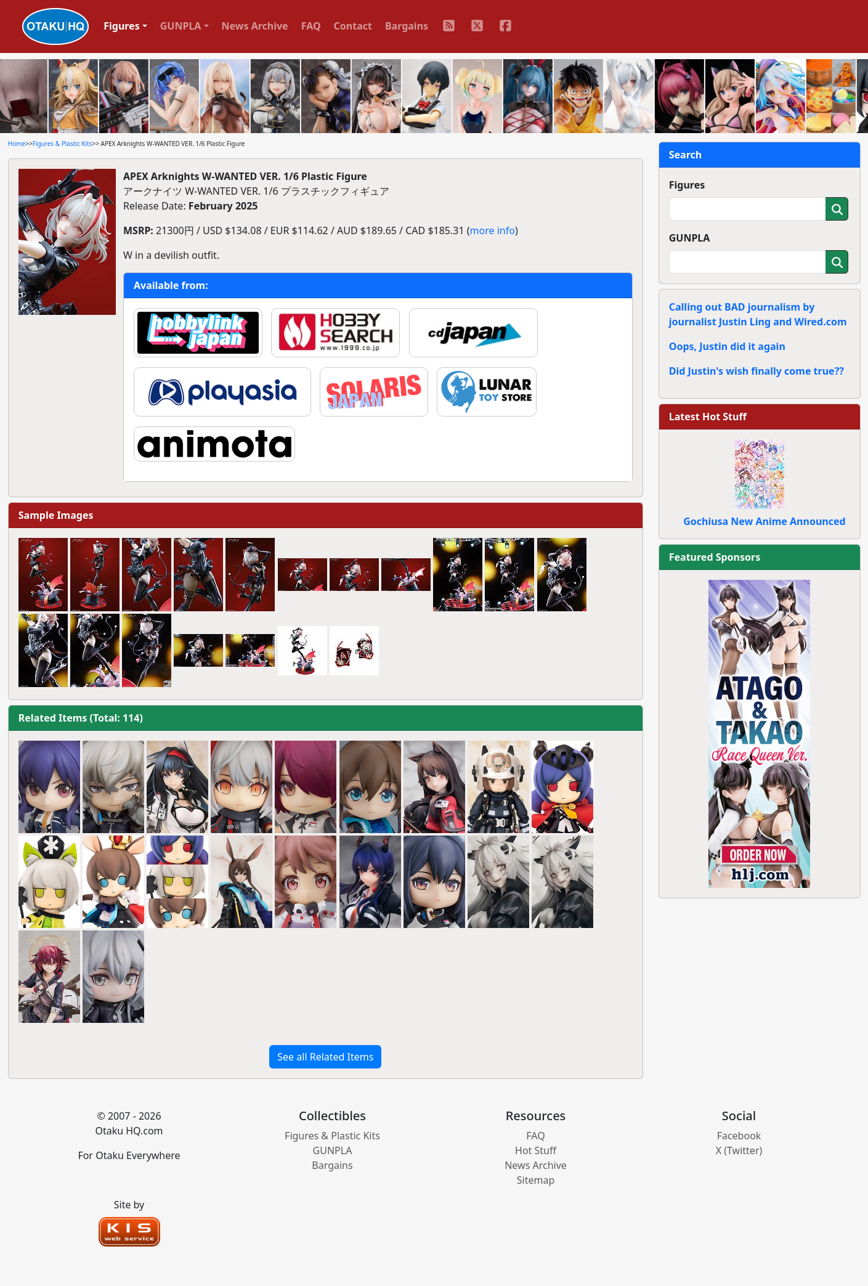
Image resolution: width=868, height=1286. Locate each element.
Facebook (739, 1135)
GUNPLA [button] (180, 26)
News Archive (255, 26)
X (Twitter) (739, 1150)
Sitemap (536, 1180)
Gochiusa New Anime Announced (764, 521)
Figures (687, 185)
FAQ (311, 26)
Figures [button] (121, 26)
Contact (353, 26)
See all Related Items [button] (325, 1057)
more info (492, 230)
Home (16, 143)
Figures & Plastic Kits (62, 143)
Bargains (406, 26)
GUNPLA (689, 238)
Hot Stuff (535, 1150)
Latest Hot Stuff (708, 416)
